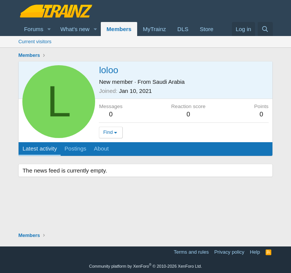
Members (118, 29)
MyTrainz (154, 29)
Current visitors (34, 41)
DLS (182, 29)
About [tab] (101, 148)
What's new (74, 29)
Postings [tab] (75, 148)
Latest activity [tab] (39, 148)
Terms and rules (191, 252)
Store (206, 29)
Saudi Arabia (168, 81)
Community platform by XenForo (145, 266)
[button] (49, 29)
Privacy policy (229, 252)
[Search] (265, 29)
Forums (33, 29)
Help (255, 252)
